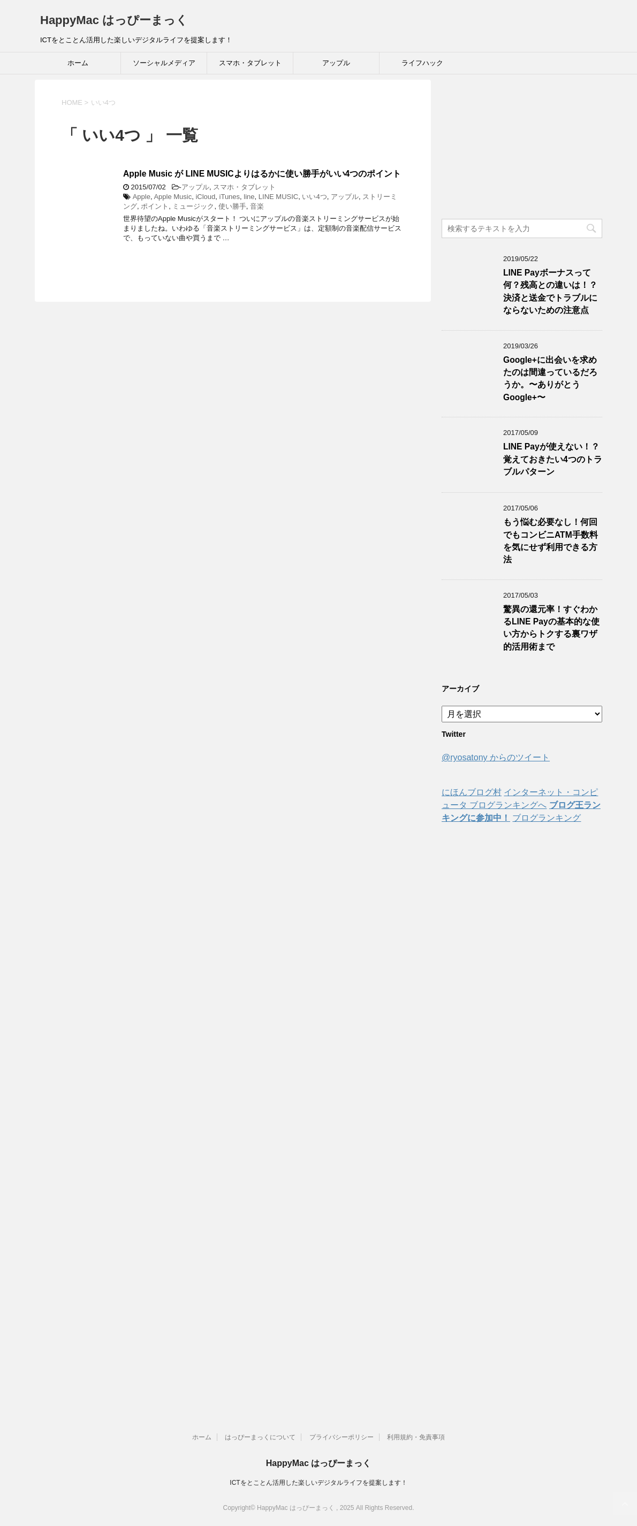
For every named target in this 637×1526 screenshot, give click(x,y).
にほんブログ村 (472, 792)
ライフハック (422, 63)
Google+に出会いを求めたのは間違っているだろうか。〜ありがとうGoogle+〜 (550, 378)
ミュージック (193, 206)
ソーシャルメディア (164, 63)
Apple (141, 197)
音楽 (257, 206)
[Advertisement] (522, 146)
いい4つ (314, 197)
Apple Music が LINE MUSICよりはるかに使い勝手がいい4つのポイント (262, 173)
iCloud (205, 197)
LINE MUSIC (278, 197)
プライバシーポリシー (341, 1437)
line (249, 197)
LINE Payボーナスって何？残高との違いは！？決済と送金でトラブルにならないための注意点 (550, 291)
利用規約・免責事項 (416, 1437)
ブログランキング (546, 817)
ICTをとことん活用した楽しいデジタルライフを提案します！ (318, 1482)
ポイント (155, 206)
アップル (336, 63)
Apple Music (173, 197)
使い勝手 (232, 206)
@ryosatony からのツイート (496, 757)
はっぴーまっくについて (260, 1437)
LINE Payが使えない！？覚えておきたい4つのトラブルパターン (552, 459)
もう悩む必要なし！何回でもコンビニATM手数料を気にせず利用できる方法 (550, 540)
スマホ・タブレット (250, 63)
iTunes (229, 197)
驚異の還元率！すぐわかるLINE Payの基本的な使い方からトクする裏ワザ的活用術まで (551, 628)
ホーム (77, 63)
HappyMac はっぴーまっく (114, 20)
